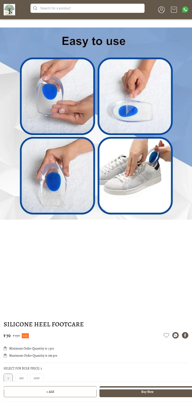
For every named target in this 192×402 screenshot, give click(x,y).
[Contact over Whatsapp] (185, 9)
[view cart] (174, 9)
